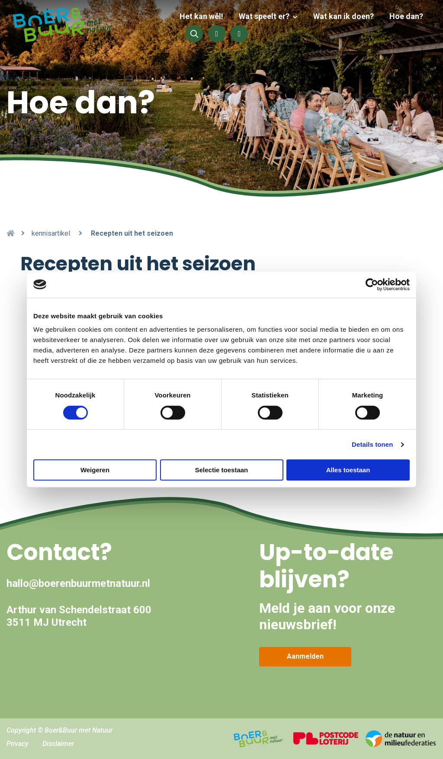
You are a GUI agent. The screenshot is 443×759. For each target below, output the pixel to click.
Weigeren (94, 470)
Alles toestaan (348, 470)
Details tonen (372, 444)
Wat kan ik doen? (345, 16)
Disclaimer (58, 744)
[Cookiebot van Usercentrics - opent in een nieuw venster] (372, 284)
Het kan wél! (206, 16)
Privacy (17, 744)
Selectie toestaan (221, 470)
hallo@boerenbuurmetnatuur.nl (78, 583)
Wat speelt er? (267, 16)
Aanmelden (305, 656)
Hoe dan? (406, 16)
